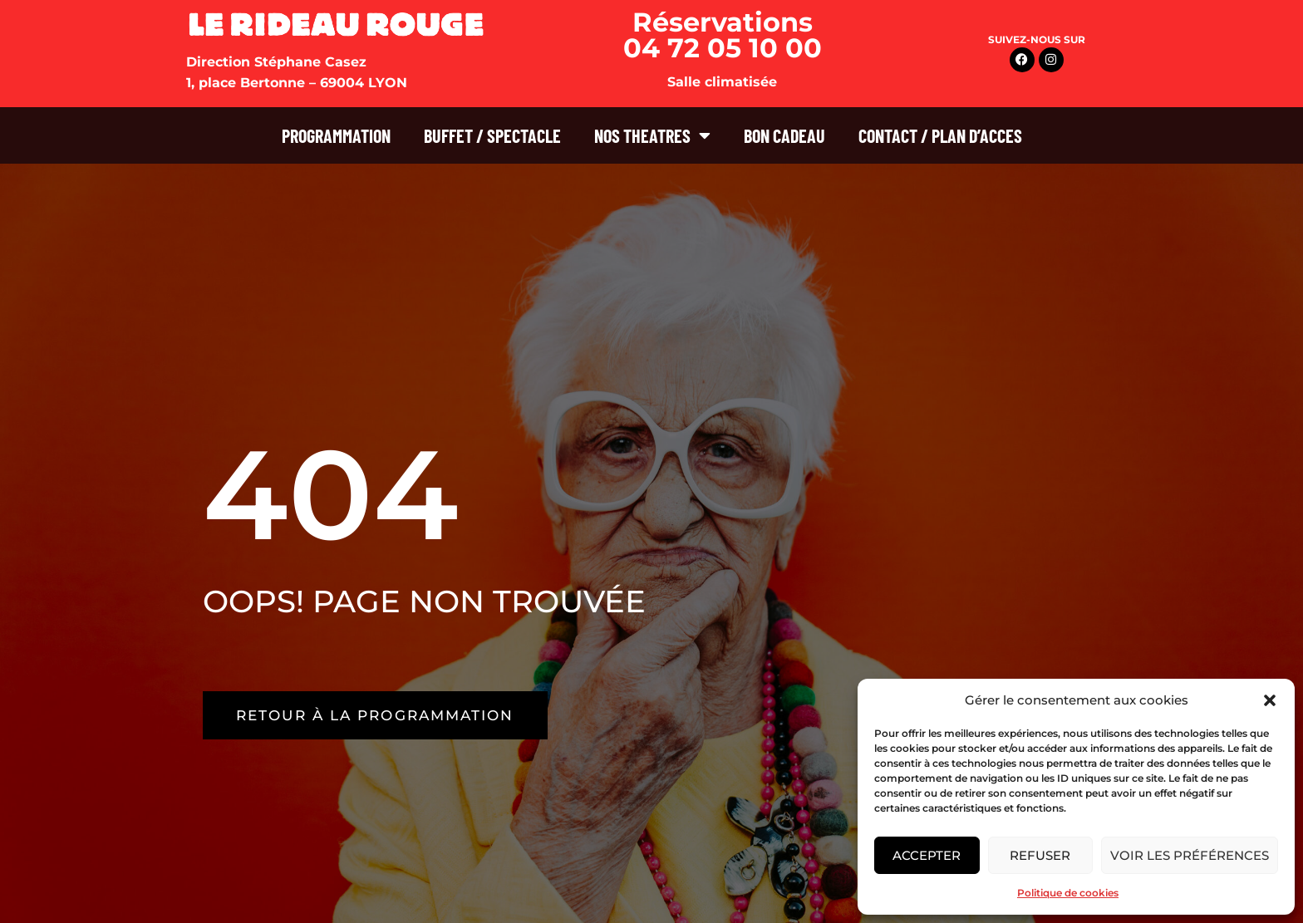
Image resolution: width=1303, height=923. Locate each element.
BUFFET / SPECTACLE (492, 135)
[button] (1269, 700)
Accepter (926, 855)
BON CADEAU (784, 135)
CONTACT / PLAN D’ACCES (940, 135)
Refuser (1040, 855)
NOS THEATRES (652, 135)
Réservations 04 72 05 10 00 (722, 35)
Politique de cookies (1068, 892)
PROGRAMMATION (336, 135)
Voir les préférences (1189, 855)
